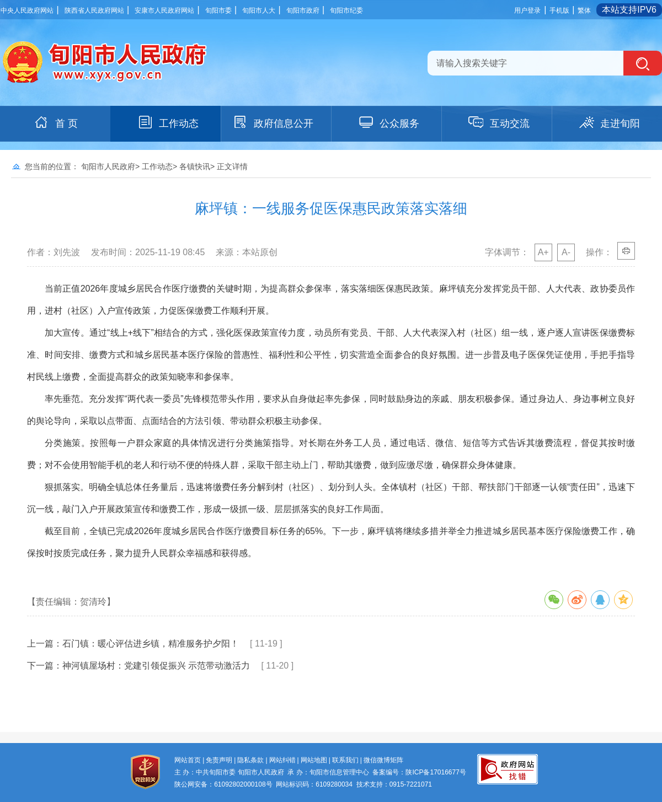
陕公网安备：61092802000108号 (223, 784)
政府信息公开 (272, 122)
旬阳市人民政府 (108, 166)
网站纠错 (282, 760)
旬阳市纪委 (346, 10)
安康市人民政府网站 (164, 10)
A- (566, 252)
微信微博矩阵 (383, 760)
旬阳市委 (218, 10)
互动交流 (499, 122)
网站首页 (187, 760)
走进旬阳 (609, 122)
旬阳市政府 (302, 10)
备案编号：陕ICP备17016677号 (419, 772)
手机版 (559, 10)
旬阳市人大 (258, 10)
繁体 (584, 10)
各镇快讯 (194, 166)
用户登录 (527, 10)
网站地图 (314, 760)
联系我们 (345, 760)
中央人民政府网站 (27, 10)
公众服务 (388, 122)
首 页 (55, 122)
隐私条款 (250, 760)
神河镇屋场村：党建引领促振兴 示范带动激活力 (156, 665)
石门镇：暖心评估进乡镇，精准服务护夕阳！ (150, 643)
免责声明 (219, 760)
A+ (543, 252)
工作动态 (168, 122)
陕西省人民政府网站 (94, 10)
